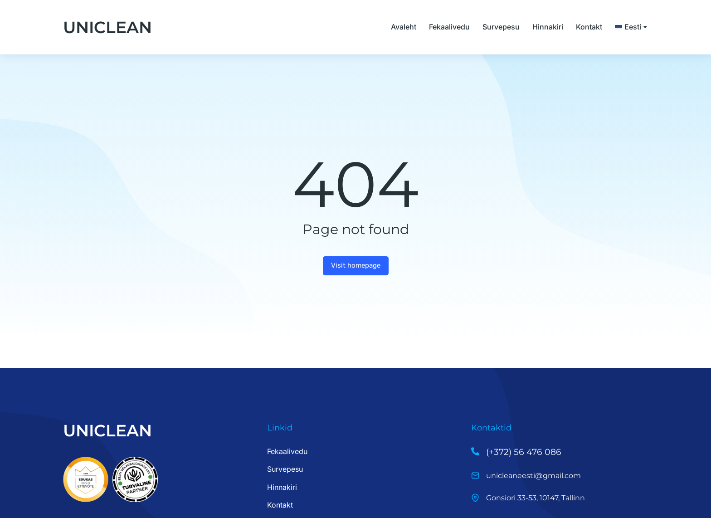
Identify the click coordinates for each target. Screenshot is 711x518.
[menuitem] (631, 27)
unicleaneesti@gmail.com (533, 475)
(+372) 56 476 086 (523, 452)
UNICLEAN (107, 27)
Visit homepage (355, 265)
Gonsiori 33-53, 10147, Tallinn (535, 498)
